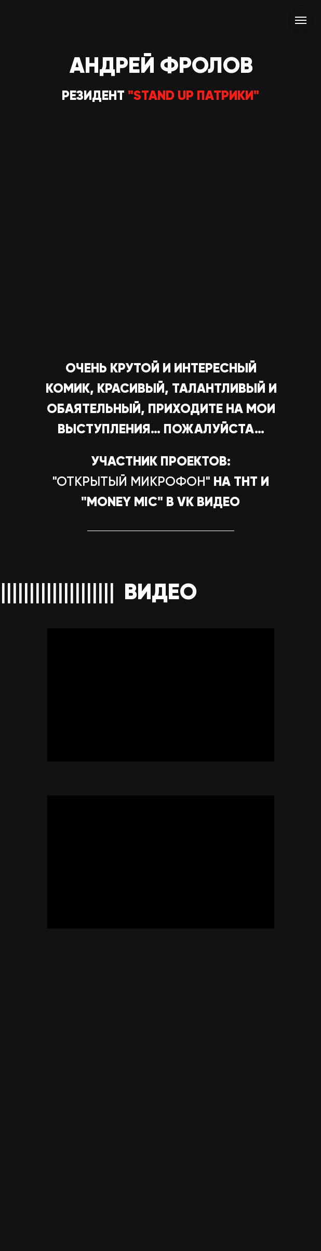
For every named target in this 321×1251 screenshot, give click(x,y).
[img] (160, 548)
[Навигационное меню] (300, 20)
